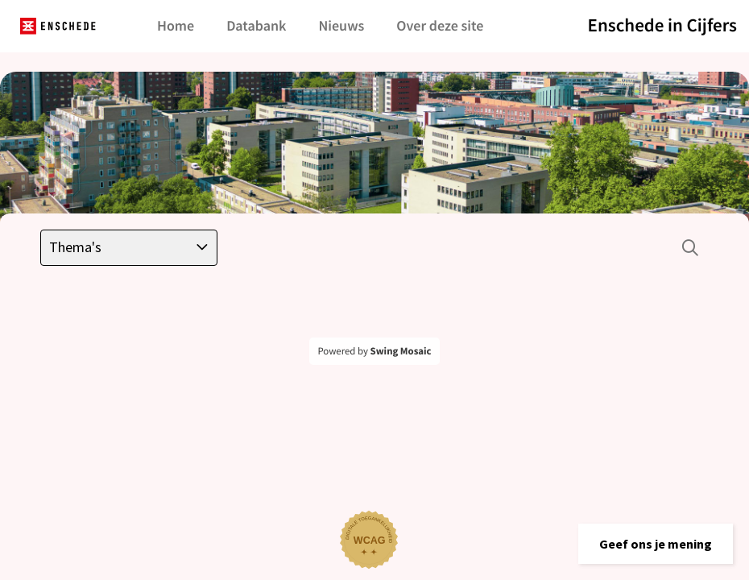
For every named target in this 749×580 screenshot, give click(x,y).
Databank (256, 25)
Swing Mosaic (401, 351)
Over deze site (439, 25)
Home (175, 25)
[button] (655, 544)
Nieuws (341, 25)
